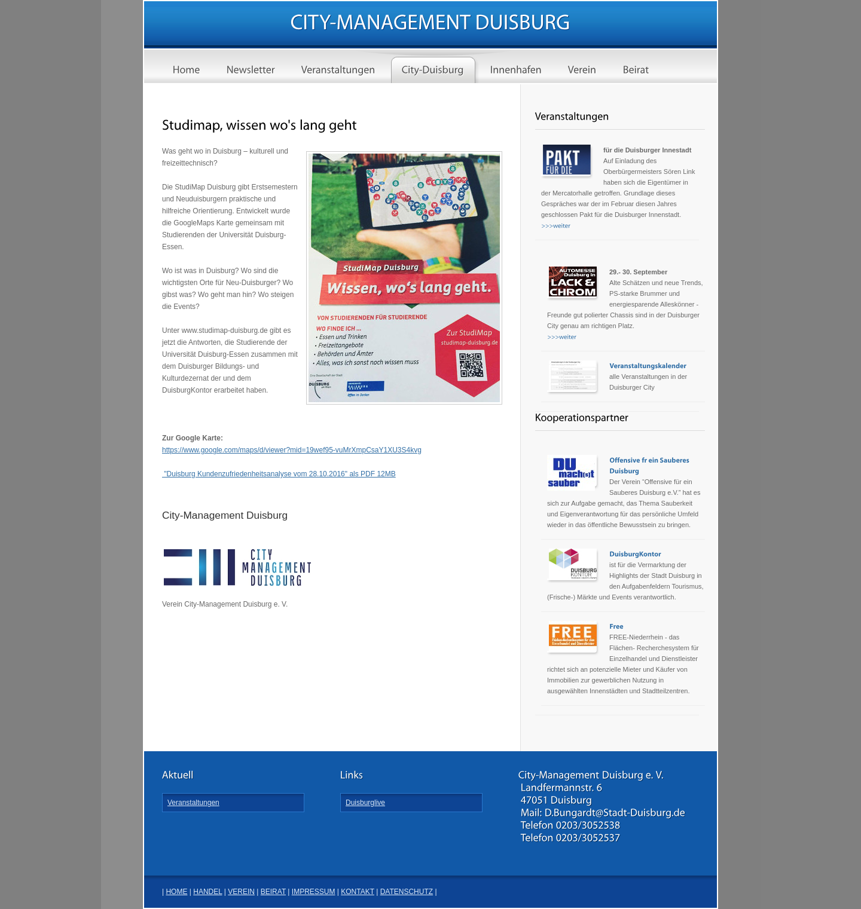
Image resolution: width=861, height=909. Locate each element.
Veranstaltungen (193, 802)
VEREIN (241, 891)
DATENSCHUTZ (406, 891)
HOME (176, 891)
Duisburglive (365, 802)
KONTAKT (357, 891)
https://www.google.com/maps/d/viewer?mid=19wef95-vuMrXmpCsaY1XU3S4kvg (292, 450)
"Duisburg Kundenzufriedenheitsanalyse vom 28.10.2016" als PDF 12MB (279, 474)
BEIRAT (273, 891)
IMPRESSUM (313, 891)
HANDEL (207, 891)
